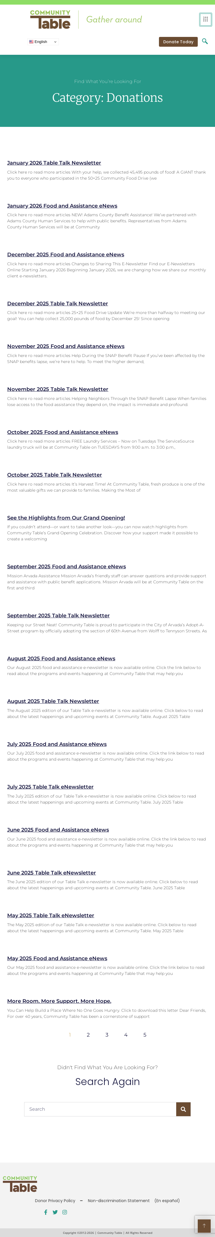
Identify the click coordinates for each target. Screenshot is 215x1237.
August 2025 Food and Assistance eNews (61, 658)
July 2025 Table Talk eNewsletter (50, 787)
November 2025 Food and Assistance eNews (65, 346)
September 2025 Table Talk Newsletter (58, 615)
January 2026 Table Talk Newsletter (54, 163)
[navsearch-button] (205, 42)
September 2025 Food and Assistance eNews (66, 566)
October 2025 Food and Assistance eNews (62, 432)
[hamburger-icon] (205, 20)
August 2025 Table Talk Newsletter (53, 701)
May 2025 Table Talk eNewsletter (50, 915)
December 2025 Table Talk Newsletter (57, 303)
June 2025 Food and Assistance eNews (58, 830)
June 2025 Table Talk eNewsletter (51, 873)
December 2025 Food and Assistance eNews (65, 254)
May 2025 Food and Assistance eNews (57, 958)
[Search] (183, 1109)
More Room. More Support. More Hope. (59, 1001)
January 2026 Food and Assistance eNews (62, 206)
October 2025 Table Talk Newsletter (54, 475)
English (38, 42)
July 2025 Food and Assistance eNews (57, 744)
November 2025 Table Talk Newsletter (57, 389)
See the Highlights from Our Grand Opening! (66, 518)
